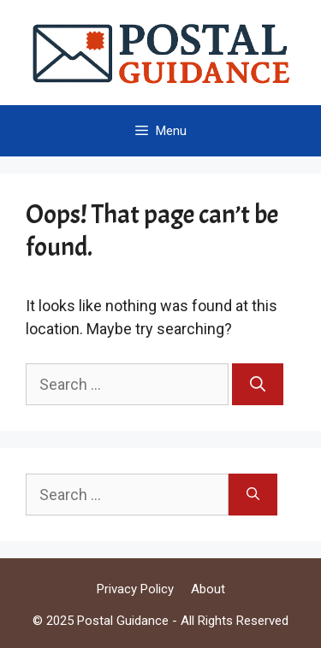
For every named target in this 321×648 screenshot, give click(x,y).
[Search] (257, 384)
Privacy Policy (135, 589)
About (208, 589)
